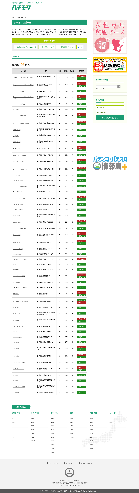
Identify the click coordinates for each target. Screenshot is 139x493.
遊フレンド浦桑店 (18, 313)
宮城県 (13, 429)
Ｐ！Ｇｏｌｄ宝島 (18, 337)
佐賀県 (111, 422)
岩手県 (13, 426)
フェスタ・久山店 (18, 149)
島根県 (91, 422)
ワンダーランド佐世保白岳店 (22, 155)
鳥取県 (91, 418)
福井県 (52, 429)
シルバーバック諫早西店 (20, 104)
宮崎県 (111, 437)
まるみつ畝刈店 (17, 242)
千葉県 (33, 433)
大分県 (111, 433)
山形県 (13, 437)
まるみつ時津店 (17, 215)
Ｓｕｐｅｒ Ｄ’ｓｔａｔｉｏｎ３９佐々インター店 (23, 97)
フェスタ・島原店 (18, 175)
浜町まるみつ (17, 294)
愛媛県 (91, 444)
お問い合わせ (70, 463)
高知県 (91, 448)
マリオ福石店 (17, 342)
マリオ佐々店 (17, 348)
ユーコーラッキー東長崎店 (21, 362)
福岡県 (111, 418)
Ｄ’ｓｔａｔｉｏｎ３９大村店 (22, 169)
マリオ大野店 (17, 356)
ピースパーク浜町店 (19, 210)
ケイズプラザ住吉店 (19, 326)
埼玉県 (33, 429)
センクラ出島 (17, 269)
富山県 (52, 422)
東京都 (33, 437)
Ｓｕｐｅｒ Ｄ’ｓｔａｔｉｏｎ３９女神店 (23, 77)
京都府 (72, 422)
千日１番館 (16, 381)
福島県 (13, 441)
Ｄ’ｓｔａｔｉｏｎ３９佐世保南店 (23, 123)
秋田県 (13, 433)
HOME (14, 17)
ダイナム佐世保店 (18, 192)
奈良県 (72, 433)
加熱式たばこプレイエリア (26, 47)
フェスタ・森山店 (18, 254)
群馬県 (33, 426)
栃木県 (33, 422)
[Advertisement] (92, 5)
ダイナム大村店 (17, 235)
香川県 (91, 441)
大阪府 (72, 426)
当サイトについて (51, 463)
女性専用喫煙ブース (66, 47)
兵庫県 (72, 429)
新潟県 (52, 418)
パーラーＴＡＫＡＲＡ (20, 369)
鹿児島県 (112, 441)
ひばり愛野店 (17, 136)
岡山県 (91, 426)
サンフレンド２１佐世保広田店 (22, 259)
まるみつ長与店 (17, 130)
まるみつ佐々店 (17, 142)
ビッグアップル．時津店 (20, 387)
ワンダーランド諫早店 (20, 91)
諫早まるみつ (17, 375)
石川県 (52, 426)
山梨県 (52, 433)
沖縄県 (111, 444)
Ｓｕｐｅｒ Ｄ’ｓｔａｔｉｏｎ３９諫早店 (23, 85)
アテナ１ (15, 332)
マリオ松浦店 (17, 320)
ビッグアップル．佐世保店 (21, 161)
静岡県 (52, 444)
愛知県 (52, 448)
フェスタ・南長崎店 (19, 204)
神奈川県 (33, 441)
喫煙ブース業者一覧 (89, 463)
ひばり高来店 (17, 392)
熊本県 (111, 429)
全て (81, 47)
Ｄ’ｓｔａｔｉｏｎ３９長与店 (22, 115)
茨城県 (33, 418)
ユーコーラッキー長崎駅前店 (22, 287)
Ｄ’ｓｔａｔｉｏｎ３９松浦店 (22, 186)
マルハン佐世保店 (18, 109)
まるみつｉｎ (17, 264)
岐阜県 (52, 441)
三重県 (52, 452)
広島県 (91, 429)
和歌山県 (72, 437)
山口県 (91, 433)
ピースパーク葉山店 (19, 249)
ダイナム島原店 (17, 282)
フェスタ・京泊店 (18, 222)
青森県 (13, 422)
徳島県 (91, 437)
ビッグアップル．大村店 (20, 198)
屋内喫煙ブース (48, 47)
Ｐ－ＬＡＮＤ (17, 308)
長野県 (52, 437)
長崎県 (111, 426)
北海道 (13, 418)
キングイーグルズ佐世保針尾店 (22, 301)
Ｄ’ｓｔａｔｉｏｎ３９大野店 (22, 228)
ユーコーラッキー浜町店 (20, 276)
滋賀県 (72, 418)
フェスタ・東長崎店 (19, 180)
